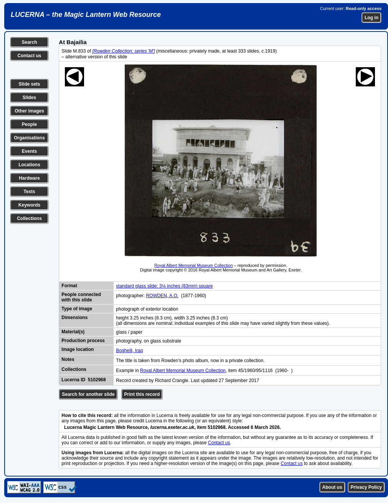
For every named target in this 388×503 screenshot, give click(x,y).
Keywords (29, 205)
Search (29, 42)
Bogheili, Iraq (129, 350)
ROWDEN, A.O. (162, 295)
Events (29, 151)
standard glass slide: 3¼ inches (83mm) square (164, 286)
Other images (29, 111)
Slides (29, 97)
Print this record (142, 394)
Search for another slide (88, 394)
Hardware (29, 178)
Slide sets (29, 84)
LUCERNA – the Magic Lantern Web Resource (86, 14)
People (29, 124)
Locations (29, 164)
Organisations (29, 138)
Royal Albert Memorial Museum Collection (193, 265)
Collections (29, 218)
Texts (29, 191)
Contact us (29, 55)
